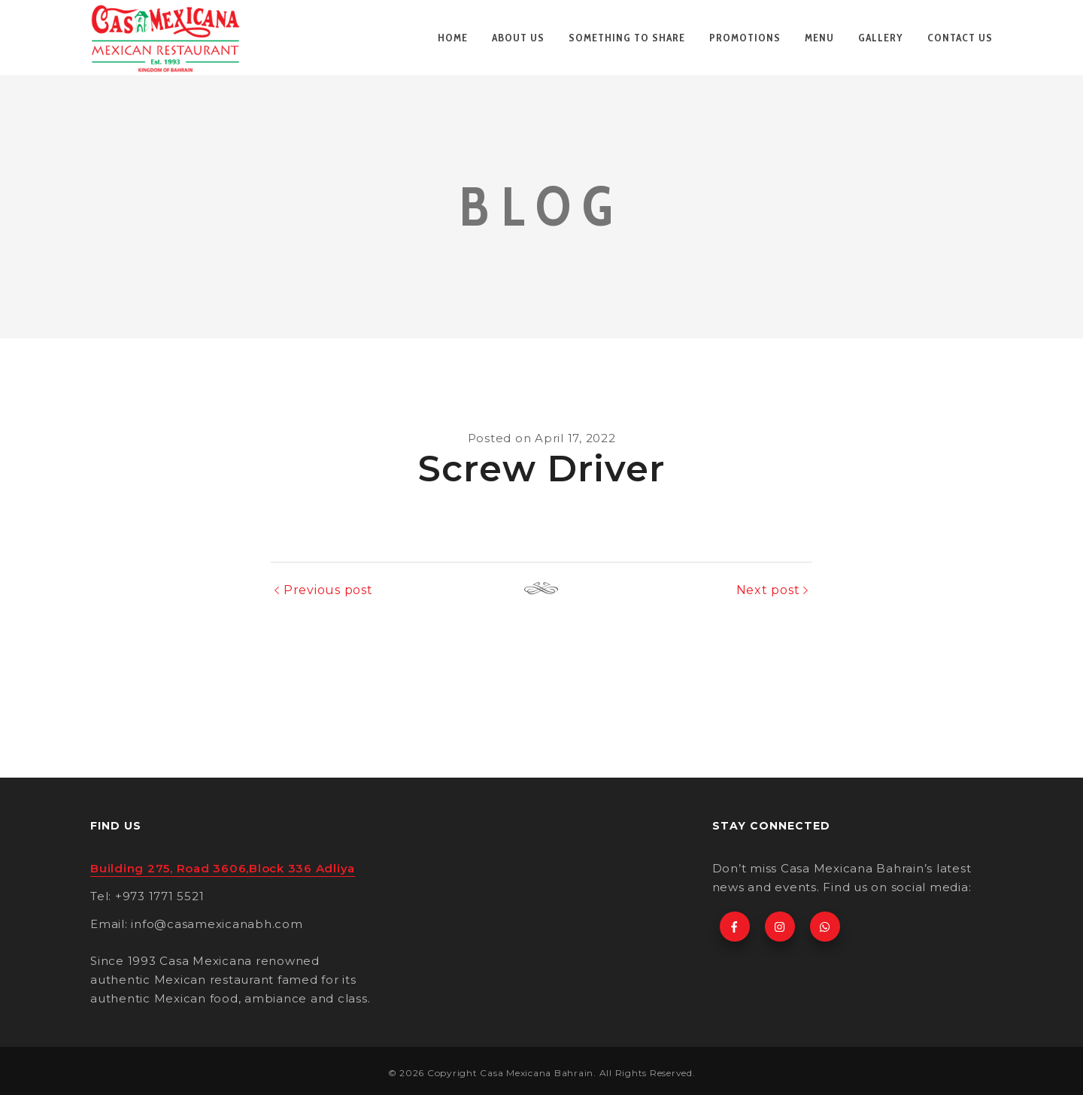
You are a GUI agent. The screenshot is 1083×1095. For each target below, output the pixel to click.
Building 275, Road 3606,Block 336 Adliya (222, 868)
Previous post (328, 590)
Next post (768, 590)
